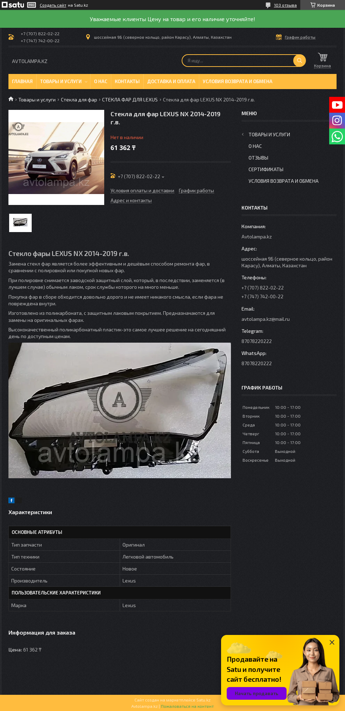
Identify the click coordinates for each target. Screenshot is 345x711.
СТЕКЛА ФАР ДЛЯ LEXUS (130, 99)
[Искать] (299, 60)
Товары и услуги (61, 81)
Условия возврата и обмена (237, 81)
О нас (100, 81)
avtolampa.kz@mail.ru (266, 319)
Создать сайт (53, 4)
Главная (22, 81)
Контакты (127, 81)
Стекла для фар (79, 99)
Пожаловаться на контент (187, 706)
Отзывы (258, 158)
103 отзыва (285, 4)
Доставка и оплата (171, 81)
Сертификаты (266, 169)
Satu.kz (203, 699)
